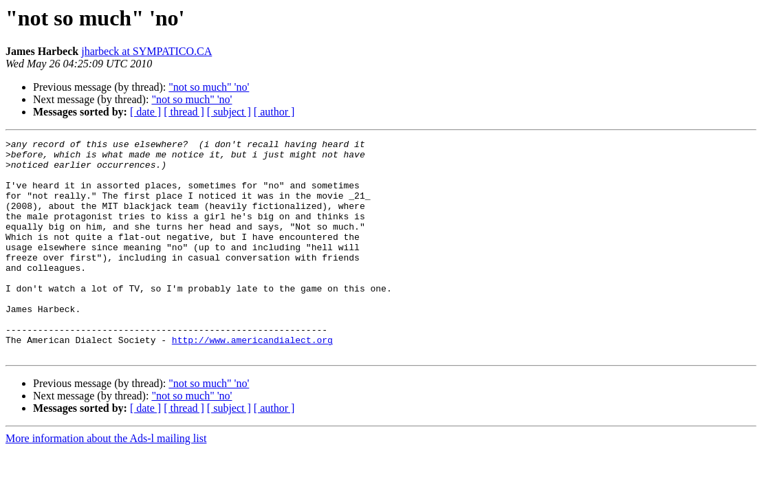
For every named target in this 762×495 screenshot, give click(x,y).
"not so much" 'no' (208, 87)
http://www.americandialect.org (252, 381)
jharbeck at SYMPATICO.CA (146, 51)
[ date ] (145, 112)
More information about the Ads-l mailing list (106, 481)
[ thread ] (184, 112)
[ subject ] (229, 112)
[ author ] (274, 112)
